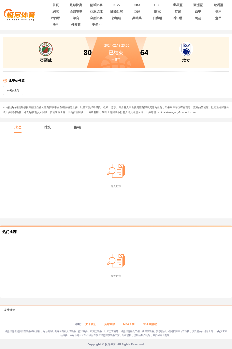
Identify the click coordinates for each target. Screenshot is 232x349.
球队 (47, 127)
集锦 (77, 127)
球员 (18, 127)
